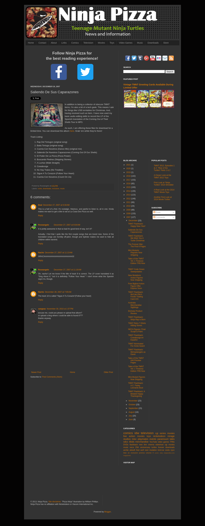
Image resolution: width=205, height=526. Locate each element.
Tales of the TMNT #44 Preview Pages (136, 360)
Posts (156, 212)
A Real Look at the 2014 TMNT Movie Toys (164, 191)
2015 (128, 187)
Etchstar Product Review (135, 312)
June (131, 419)
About (54, 42)
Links (64, 42)
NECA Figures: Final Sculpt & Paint (137, 330)
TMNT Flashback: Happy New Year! (136, 225)
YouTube (153, 442)
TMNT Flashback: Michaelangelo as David (136, 352)
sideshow (160, 445)
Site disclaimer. (54, 502)
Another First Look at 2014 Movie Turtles (163, 198)
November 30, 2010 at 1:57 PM (60, 309)
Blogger (107, 512)
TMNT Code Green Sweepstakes (136, 270)
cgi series (160, 433)
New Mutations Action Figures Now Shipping (135, 277)
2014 (128, 191)
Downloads (153, 42)
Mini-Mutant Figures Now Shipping (136, 378)
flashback (134, 445)
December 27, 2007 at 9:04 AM (67, 225)
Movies (101, 42)
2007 (128, 217)
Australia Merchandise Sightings (135, 305)
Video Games (125, 42)
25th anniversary (142, 447)
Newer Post (36, 372)
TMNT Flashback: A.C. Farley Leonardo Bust (135, 385)
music (62, 188)
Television (88, 42)
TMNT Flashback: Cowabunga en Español (136, 337)
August (132, 412)
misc (134, 439)
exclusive (55, 188)
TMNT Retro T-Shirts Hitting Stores (137, 324)
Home (31, 42)
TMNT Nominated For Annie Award (136, 345)
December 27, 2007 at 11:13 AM (58, 252)
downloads (47, 188)
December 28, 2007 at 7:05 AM (58, 292)
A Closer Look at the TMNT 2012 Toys (162, 176)
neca (132, 447)
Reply (40, 215)
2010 (128, 206)
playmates (143, 439)
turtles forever (158, 447)
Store (166, 42)
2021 (128, 165)
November (133, 401)
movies (171, 433)
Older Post (108, 372)
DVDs (125, 445)
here (72, 131)
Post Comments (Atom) (52, 377)
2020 (128, 168)
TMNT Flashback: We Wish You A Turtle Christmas (136, 238)
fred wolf (140, 450)
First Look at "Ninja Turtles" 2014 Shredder (164, 183)
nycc (173, 450)
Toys (112, 42)
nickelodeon (159, 436)
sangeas (42, 309)
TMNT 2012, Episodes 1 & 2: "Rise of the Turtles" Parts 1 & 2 (164, 167)
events (152, 439)
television (147, 433)
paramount (162, 439)
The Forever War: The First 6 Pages (137, 245)
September (134, 408)
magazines (127, 455)
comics (128, 433)
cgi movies (170, 445)
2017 (128, 180)
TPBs (172, 442)
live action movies (133, 436)
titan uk (126, 453)
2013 (128, 195)
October (132, 404)
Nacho (41, 252)
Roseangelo (43, 225)
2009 (128, 210)
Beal (40, 205)
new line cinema (146, 445)
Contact (42, 42)
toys (149, 436)
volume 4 (150, 453)
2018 (128, 176)
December (133, 220)
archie (126, 450)
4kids (131, 441)
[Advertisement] (149, 134)
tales (172, 439)
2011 (128, 202)
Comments (159, 217)
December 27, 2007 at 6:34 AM (56, 205)
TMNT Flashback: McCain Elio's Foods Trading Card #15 (135, 295)
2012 (128, 198)
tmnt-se (161, 450)
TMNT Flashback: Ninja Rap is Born (136, 318)
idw (137, 433)
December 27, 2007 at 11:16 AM (67, 270)
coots (40, 188)
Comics (75, 42)
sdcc (125, 441)
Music (140, 42)
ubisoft (132, 450)
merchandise (141, 441)
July (131, 416)
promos (142, 453)
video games (163, 442)
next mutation (151, 450)
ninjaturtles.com (169, 453)
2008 (128, 213)
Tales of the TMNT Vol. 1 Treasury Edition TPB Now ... (136, 262)
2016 (128, 183)
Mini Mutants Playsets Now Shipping (135, 252)
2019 (128, 172)
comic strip (159, 453)
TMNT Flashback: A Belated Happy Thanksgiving (136, 393)
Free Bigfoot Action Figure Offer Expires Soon (136, 286)
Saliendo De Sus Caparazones (135, 231)
